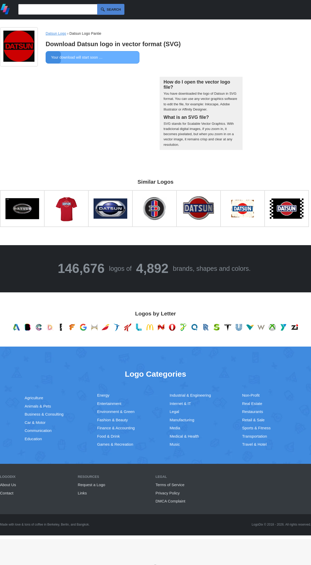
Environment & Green (116, 411)
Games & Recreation (115, 444)
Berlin (65, 524)
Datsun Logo (56, 33)
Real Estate (252, 403)
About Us (8, 485)
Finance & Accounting (116, 428)
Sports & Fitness (256, 428)
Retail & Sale (253, 420)
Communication (38, 430)
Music (175, 444)
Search (114, 9)
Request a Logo (91, 485)
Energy (103, 395)
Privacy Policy (168, 493)
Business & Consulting (44, 414)
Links (82, 493)
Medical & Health (184, 436)
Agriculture (34, 398)
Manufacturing (182, 420)
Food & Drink (108, 436)
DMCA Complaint (170, 501)
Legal (174, 411)
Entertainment (109, 403)
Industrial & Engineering (190, 395)
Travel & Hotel (254, 444)
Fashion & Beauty (112, 420)
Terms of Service (170, 485)
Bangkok (83, 524)
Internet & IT (180, 403)
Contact (6, 493)
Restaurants (252, 411)
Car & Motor (35, 422)
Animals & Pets (38, 406)
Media (175, 428)
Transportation (254, 436)
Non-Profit (251, 395)
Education (33, 439)
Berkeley (53, 524)
